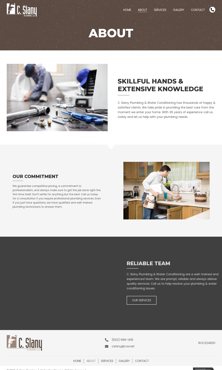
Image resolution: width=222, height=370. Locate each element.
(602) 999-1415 (122, 340)
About (91, 361)
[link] (127, 9)
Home (77, 361)
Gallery (124, 361)
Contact (142, 361)
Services (107, 361)
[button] (162, 300)
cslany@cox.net (123, 346)
